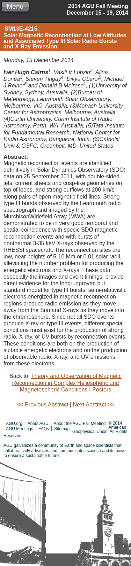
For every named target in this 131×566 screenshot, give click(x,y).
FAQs (43, 428)
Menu (15, 6)
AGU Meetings (19, 428)
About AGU (38, 423)
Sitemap (62, 428)
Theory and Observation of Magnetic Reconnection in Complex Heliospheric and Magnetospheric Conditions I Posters (67, 382)
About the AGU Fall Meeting (80, 423)
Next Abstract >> (93, 405)
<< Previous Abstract (42, 405)
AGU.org (14, 423)
